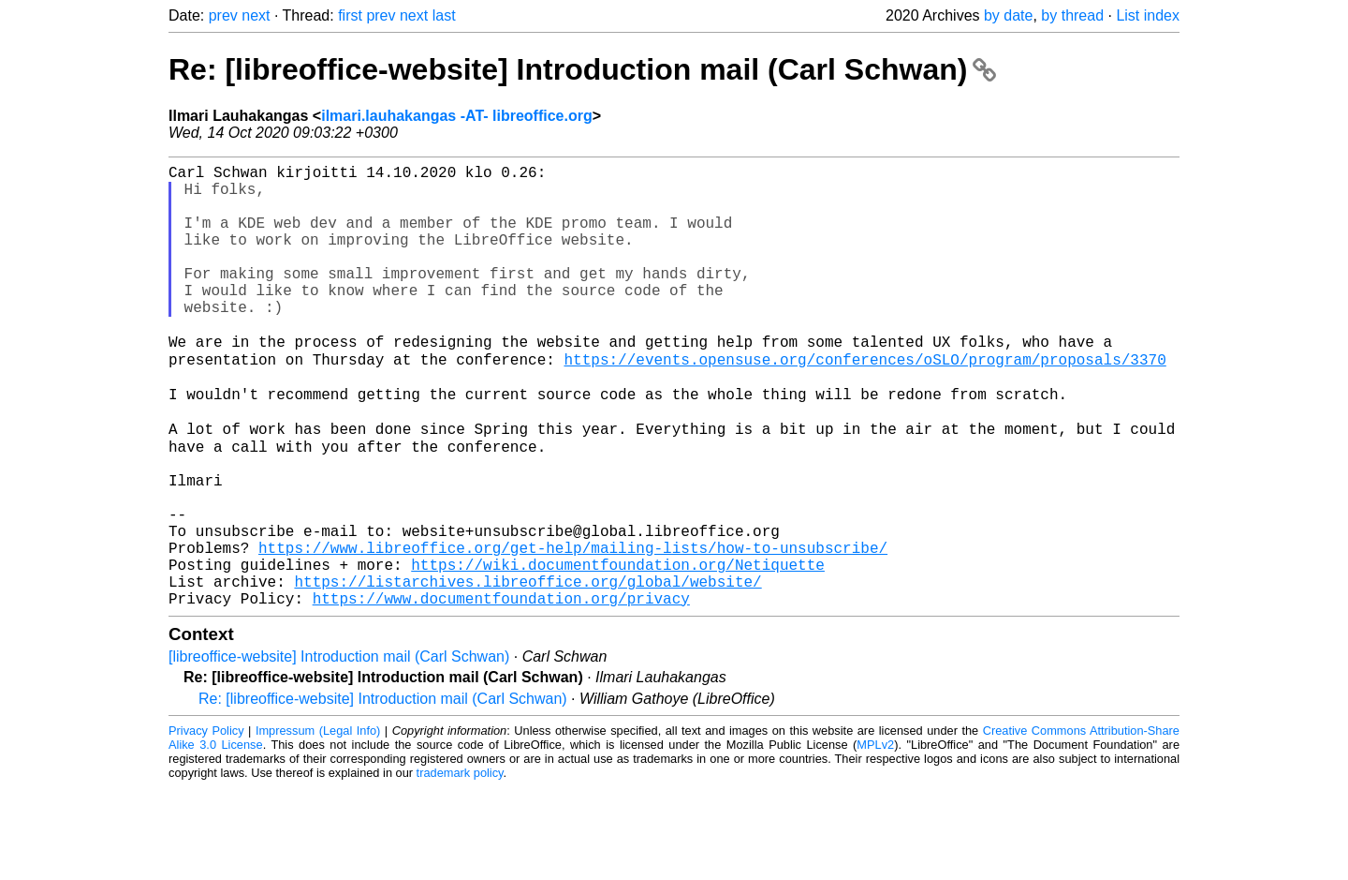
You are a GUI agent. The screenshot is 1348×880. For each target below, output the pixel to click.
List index (1148, 15)
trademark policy (460, 865)
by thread (1072, 15)
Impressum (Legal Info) (318, 823)
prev (223, 15)
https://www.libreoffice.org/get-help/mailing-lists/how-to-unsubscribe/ (572, 629)
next (256, 15)
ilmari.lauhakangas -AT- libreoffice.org (457, 116)
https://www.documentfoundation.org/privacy (501, 690)
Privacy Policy (206, 823)
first (350, 15)
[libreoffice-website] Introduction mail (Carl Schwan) (338, 749)
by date (1008, 15)
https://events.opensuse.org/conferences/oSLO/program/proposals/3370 (864, 402)
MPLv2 (875, 837)
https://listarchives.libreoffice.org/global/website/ (527, 670)
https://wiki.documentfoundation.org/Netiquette (618, 649)
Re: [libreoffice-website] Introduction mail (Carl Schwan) (582, 69)
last (444, 15)
